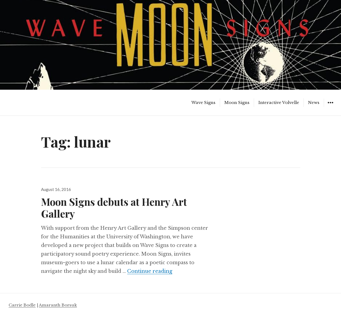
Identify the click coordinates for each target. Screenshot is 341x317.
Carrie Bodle (22, 305)
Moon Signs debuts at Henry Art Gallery (114, 207)
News (313, 102)
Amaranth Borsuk (58, 305)
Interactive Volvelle (278, 102)
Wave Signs (203, 102)
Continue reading (149, 271)
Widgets (330, 106)
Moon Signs (236, 102)
